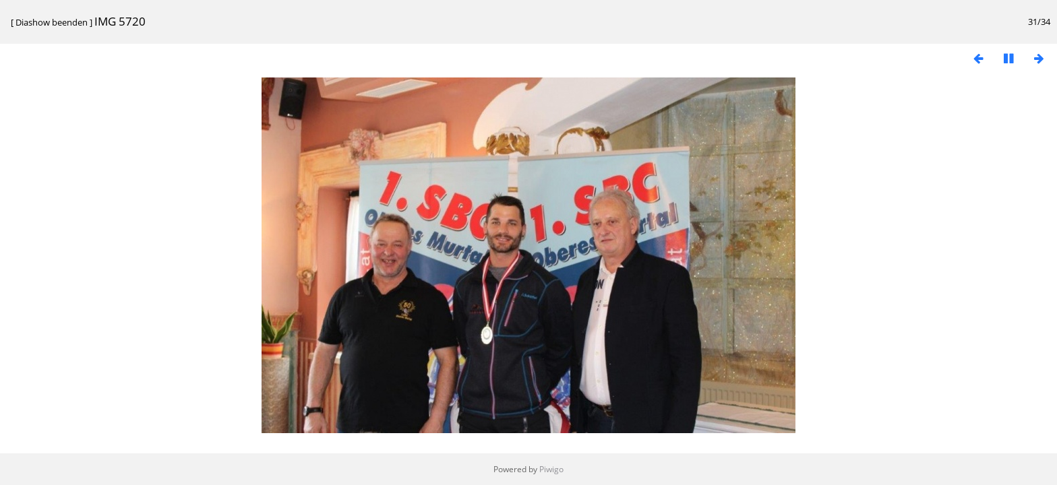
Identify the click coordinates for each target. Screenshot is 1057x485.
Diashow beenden (52, 22)
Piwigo (551, 469)
